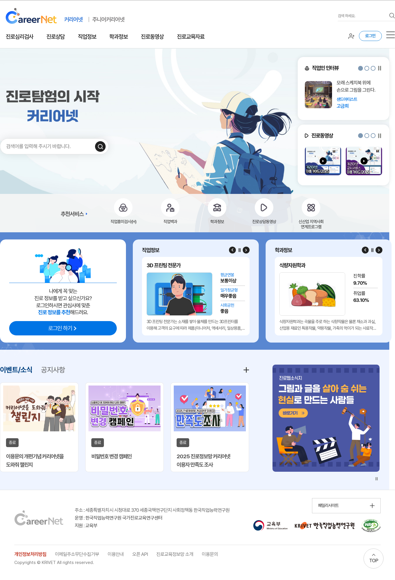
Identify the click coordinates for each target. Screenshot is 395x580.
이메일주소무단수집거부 (77, 554)
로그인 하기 (60, 328)
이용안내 (116, 554)
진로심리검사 (19, 36)
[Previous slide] (232, 250)
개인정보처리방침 (30, 554)
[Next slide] (246, 250)
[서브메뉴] (390, 34)
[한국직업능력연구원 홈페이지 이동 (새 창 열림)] (324, 525)
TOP (373, 560)
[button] (360, 68)
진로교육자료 (190, 36)
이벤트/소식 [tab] (16, 369)
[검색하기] (100, 146)
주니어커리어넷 (108, 19)
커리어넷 (73, 19)
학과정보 (118, 36)
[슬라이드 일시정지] (379, 68)
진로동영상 (152, 36)
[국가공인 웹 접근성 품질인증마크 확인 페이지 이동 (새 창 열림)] (371, 525)
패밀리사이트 (328, 505)
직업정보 (87, 36)
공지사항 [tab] (53, 369)
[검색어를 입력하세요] (362, 16)
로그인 (370, 35)
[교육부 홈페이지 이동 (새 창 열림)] (270, 525)
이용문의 (210, 554)
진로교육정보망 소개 (174, 554)
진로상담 (55, 36)
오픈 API (140, 554)
